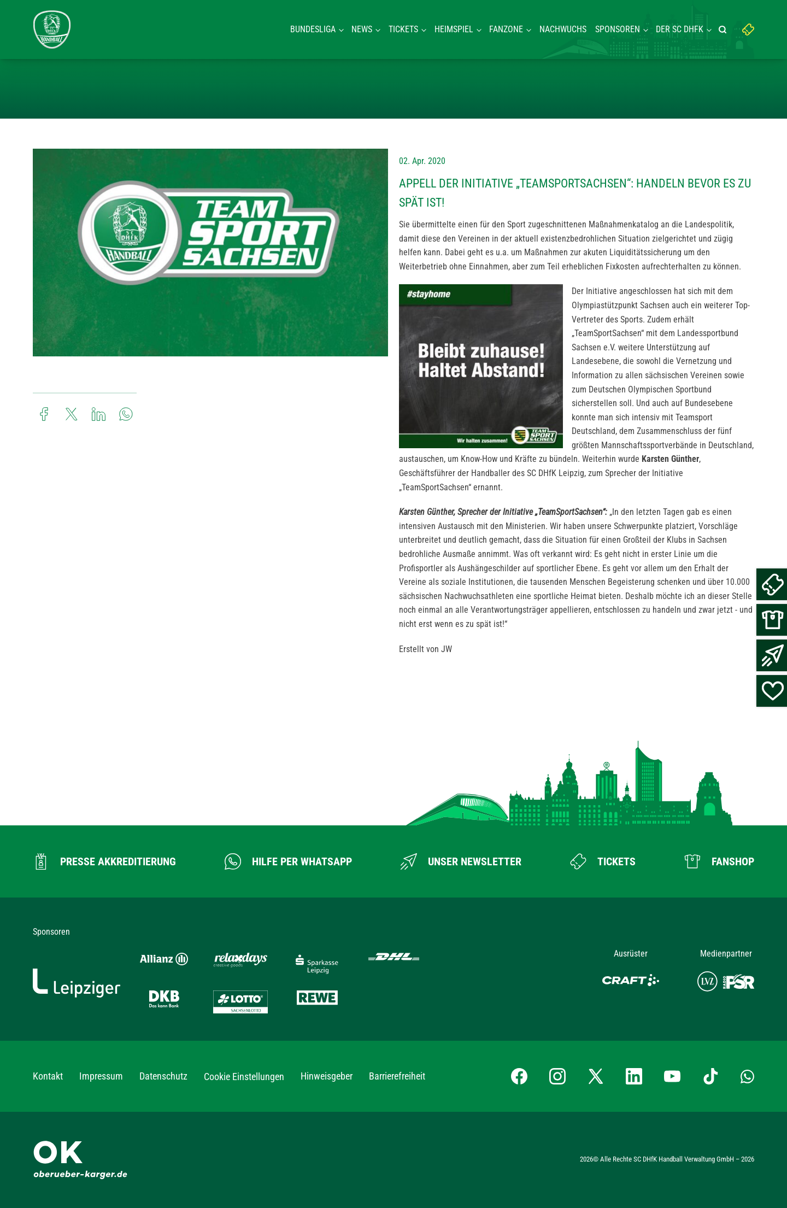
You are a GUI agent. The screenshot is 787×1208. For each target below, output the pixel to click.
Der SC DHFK (679, 29)
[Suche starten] (724, 29)
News (361, 29)
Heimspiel (453, 29)
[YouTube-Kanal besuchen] (672, 1076)
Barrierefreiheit (397, 1076)
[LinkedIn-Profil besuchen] (634, 1076)
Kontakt (48, 1076)
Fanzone (506, 29)
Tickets (403, 29)
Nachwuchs (562, 29)
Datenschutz (163, 1076)
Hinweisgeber (327, 1076)
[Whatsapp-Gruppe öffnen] (747, 1076)
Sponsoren (617, 29)
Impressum (101, 1076)
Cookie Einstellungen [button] (244, 1076)
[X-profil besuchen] (596, 1076)
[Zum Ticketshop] (603, 861)
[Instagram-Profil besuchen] (557, 1076)
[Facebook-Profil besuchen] (519, 1076)
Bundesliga (313, 29)
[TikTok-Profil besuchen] (710, 1076)
